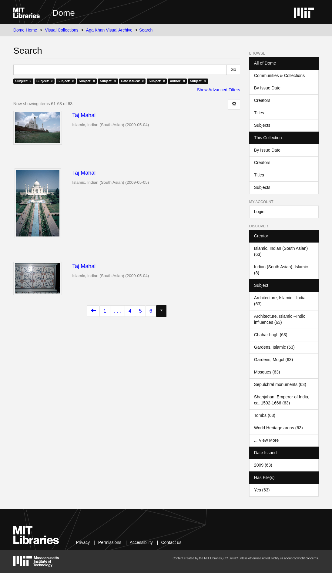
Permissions (109, 542)
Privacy (83, 542)
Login (259, 211)
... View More (266, 440)
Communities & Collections (279, 75)
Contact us (171, 542)
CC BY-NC (230, 558)
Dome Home (25, 30)
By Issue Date (267, 87)
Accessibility (141, 542)
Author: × (177, 81)
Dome (63, 13)
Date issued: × (132, 81)
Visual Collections (61, 30)
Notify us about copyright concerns (294, 558)
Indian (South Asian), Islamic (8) (281, 269)
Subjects (262, 125)
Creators (262, 100)
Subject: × (23, 81)
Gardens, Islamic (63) (274, 347)
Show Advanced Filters (218, 89)
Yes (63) (262, 490)
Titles (259, 112)
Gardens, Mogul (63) (273, 359)
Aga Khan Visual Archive (109, 30)
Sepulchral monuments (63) (280, 384)
